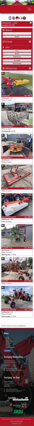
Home (7, 337)
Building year (17, 56)
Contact (8, 346)
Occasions (8, 343)
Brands (7, 41)
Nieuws (8, 344)
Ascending (17, 60)
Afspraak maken (10, 347)
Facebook (7, 350)
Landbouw (8, 338)
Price (17, 51)
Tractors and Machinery (19, 326)
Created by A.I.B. (16, 423)
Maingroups (10, 68)
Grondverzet (9, 340)
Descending (17, 63)
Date (17, 54)
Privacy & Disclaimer (17, 421)
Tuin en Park (9, 341)
